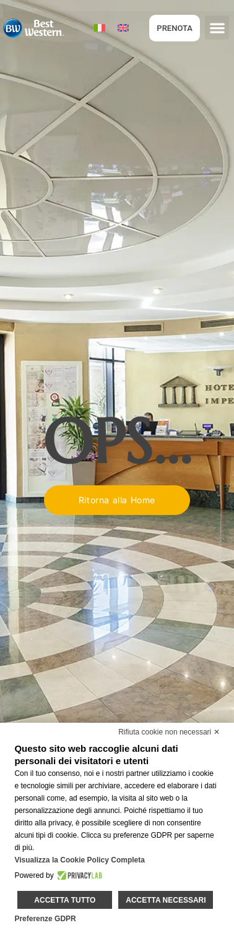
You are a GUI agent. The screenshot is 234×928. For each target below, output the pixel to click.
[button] (217, 27)
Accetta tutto (64, 900)
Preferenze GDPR (45, 918)
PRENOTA (175, 28)
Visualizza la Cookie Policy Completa (79, 860)
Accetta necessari (166, 900)
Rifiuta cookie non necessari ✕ (168, 732)
